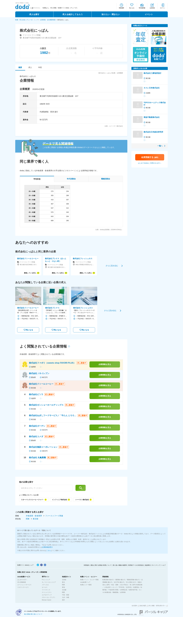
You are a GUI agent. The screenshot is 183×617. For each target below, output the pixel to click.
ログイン (162, 8)
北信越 (64, 590)
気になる (131, 8)
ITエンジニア (46, 579)
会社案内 (134, 605)
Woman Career (46, 600)
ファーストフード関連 (54, 516)
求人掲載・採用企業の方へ (157, 605)
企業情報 (123, 592)
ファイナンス (46, 590)
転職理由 (136, 587)
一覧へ (160, 146)
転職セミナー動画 (86, 584)
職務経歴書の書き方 (133, 579)
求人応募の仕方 (131, 582)
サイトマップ (156, 565)
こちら (48, 550)
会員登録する (149, 157)
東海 (63, 587)
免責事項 (147, 565)
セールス (44, 587)
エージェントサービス (24, 584)
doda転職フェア (85, 582)
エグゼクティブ (47, 595)
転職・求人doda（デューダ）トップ (26, 20)
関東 (28, 519)
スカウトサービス (23, 587)
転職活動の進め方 (108, 579)
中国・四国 (65, 595)
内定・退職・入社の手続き (119, 584)
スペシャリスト (47, 592)
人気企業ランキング (110, 587)
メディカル (45, 584)
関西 (63, 592)
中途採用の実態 (113, 590)
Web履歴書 (142, 8)
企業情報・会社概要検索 (47, 20)
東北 (63, 582)
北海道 (64, 579)
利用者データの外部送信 (136, 565)
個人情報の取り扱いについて (33, 614)
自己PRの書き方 (119, 582)
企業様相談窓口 (47, 547)
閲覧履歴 (121, 8)
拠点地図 (143, 605)
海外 (63, 600)
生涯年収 (129, 587)
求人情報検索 (21, 582)
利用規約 (86, 565)
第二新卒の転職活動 (136, 584)
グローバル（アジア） (49, 597)
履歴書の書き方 (120, 579)
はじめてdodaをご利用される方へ (149, 163)
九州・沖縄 (65, 597)
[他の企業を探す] (45, 488)
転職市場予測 (133, 590)
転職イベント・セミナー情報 (89, 579)
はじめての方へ (22, 579)
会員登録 (152, 8)
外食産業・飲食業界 (34, 516)
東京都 (35, 519)
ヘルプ (163, 565)
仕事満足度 (123, 590)
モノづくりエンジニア (49, 582)
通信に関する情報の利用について (101, 565)
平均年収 (121, 587)
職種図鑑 (115, 592)
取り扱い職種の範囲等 (120, 565)
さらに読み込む (112, 266)
